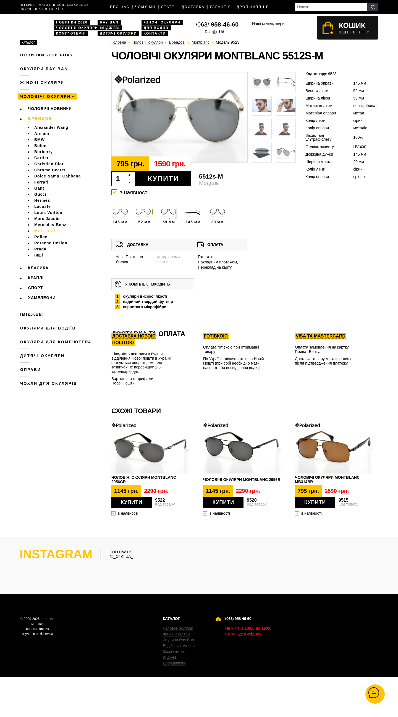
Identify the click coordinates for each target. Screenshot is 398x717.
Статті (168, 7)
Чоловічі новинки (50, 108)
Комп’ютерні (174, 691)
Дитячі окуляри (118, 33)
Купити (163, 178)
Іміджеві (110, 28)
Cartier (41, 158)
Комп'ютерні (71, 33)
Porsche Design (50, 243)
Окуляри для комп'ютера (55, 342)
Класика (38, 268)
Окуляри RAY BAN (44, 69)
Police (40, 237)
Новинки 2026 (72, 22)
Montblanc (47, 231)
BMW (39, 139)
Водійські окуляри (179, 685)
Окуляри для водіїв (48, 328)
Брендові (41, 118)
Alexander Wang (51, 127)
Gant (39, 188)
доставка (193, 7)
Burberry (43, 152)
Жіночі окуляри (162, 22)
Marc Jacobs (47, 218)
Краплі (36, 278)
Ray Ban (109, 22)
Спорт (35, 288)
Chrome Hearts (50, 170)
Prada (40, 249)
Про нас (120, 7)
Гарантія (220, 7)
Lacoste (42, 206)
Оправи (30, 369)
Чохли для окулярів (48, 383)
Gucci (40, 194)
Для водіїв (156, 28)
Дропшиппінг (253, 7)
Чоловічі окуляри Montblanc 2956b (241, 479)
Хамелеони (42, 297)
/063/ (217, 24)
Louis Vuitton (48, 212)
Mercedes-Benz (50, 225)
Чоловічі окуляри (77, 28)
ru (207, 32)
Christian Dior (49, 164)
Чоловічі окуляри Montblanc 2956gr (143, 479)
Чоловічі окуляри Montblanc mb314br (327, 479)
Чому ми (145, 7)
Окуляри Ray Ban (178, 679)
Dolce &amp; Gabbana (57, 176)
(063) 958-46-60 (238, 658)
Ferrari (41, 182)
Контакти (155, 33)
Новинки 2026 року (46, 55)
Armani (41, 133)
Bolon (40, 145)
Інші (38, 255)
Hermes (42, 200)
